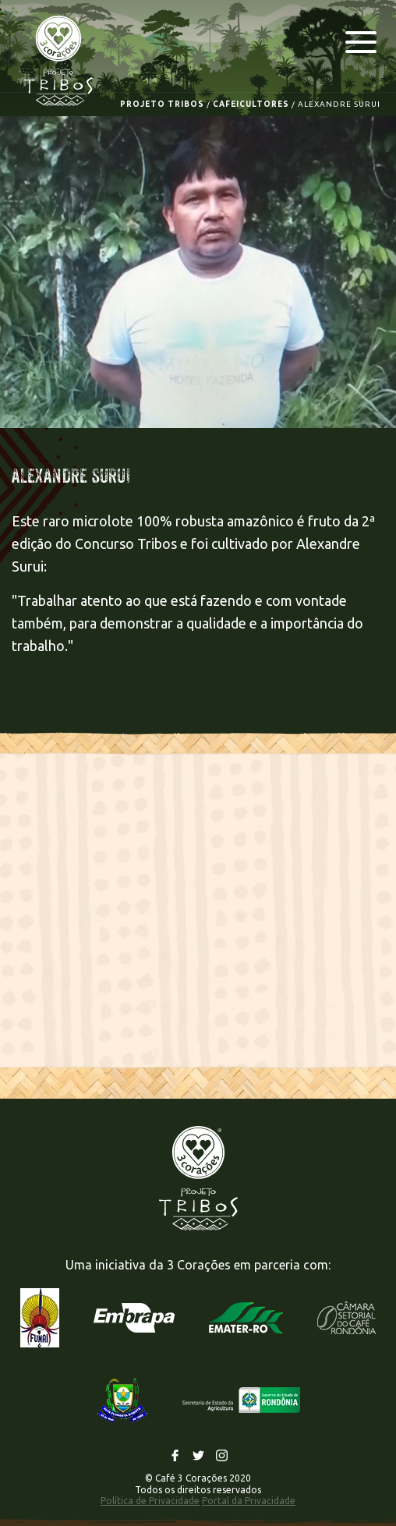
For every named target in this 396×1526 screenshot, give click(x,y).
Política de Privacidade (150, 1501)
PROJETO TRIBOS (162, 104)
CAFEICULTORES (251, 104)
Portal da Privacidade (248, 1501)
